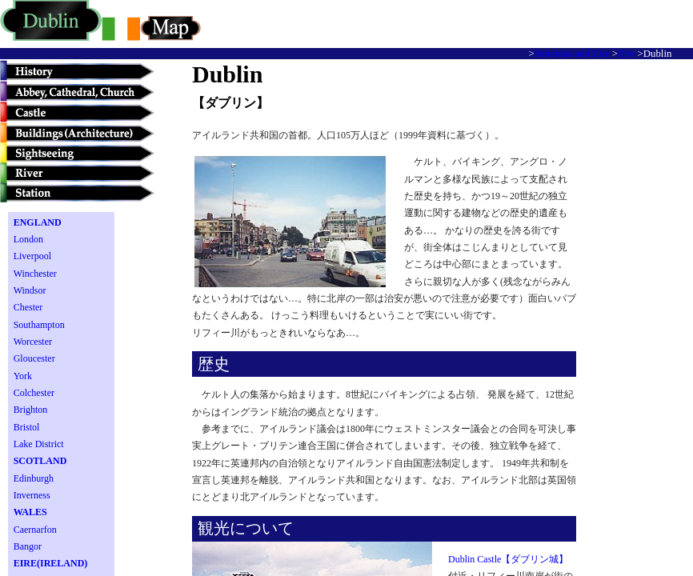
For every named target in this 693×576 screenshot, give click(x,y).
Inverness (32, 495)
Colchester (34, 392)
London (28, 239)
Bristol (27, 427)
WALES (30, 512)
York (23, 376)
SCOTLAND (40, 460)
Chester (28, 307)
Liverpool (32, 256)
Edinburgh (34, 478)
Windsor (30, 290)
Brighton (31, 409)
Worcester (33, 341)
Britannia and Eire (572, 53)
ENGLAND (38, 222)
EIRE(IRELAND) (51, 563)
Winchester (35, 273)
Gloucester (34, 358)
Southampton (39, 324)
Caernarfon (35, 529)
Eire (626, 53)
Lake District (39, 444)
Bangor (28, 546)
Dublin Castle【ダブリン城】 (508, 559)
